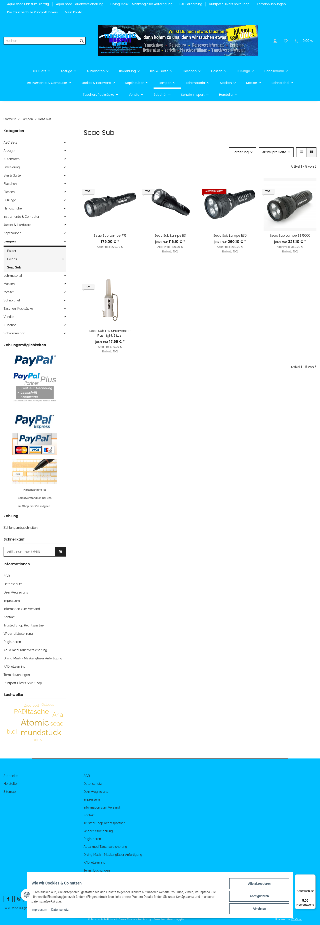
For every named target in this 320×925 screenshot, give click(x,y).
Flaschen (10, 183)
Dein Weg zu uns (16, 592)
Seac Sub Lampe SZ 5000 (290, 235)
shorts (36, 739)
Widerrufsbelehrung (18, 633)
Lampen (10, 241)
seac (56, 723)
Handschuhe (13, 208)
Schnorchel (12, 300)
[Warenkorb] (303, 41)
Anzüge (9, 150)
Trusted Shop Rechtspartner (24, 625)
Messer (9, 292)
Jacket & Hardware (17, 225)
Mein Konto (73, 12)
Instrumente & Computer (21, 216)
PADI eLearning (191, 4)
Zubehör (10, 325)
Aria (57, 714)
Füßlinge (10, 200)
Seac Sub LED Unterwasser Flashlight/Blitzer (110, 333)
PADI (20, 711)
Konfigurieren (256, 897)
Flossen (9, 192)
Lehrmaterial (13, 275)
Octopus (48, 704)
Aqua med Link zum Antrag (28, 4)
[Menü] (313, 877)
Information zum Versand (22, 609)
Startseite (11, 776)
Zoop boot (31, 705)
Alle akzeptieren (257, 886)
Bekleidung (12, 167)
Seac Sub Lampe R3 (170, 235)
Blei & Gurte (12, 175)
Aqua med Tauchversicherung (79, 4)
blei (12, 731)
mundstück (41, 732)
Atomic (35, 722)
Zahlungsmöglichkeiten (21, 527)
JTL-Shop (296, 919)
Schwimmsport (15, 333)
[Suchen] (41, 41)
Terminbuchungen (271, 4)
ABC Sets (10, 142)
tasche (38, 711)
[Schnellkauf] (29, 552)
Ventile (9, 317)
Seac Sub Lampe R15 (110, 235)
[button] (275, 41)
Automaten (12, 159)
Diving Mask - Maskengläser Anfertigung (141, 4)
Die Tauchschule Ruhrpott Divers (32, 12)
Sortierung (241, 152)
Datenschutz (62, 911)
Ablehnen (256, 909)
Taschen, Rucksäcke (18, 308)
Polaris (12, 259)
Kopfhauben (12, 233)
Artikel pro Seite (274, 152)
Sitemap (10, 791)
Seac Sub (14, 267)
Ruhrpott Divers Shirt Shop (229, 4)
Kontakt (9, 617)
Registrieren (12, 642)
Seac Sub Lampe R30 (230, 235)
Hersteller (11, 783)
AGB (7, 576)
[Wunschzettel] (285, 41)
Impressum (42, 911)
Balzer (11, 251)
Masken (9, 284)
